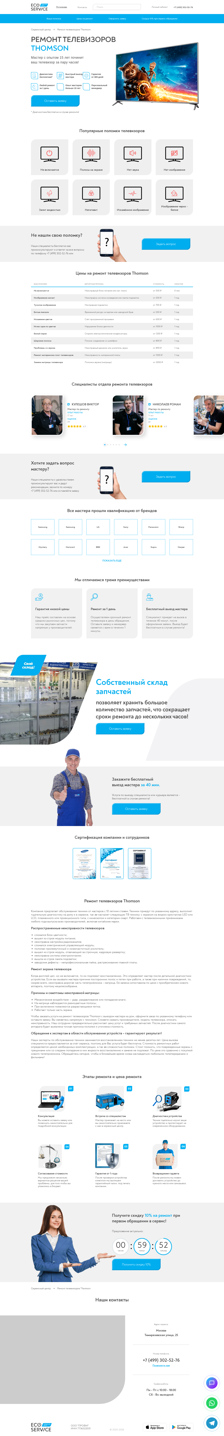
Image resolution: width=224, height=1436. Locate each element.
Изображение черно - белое (174, 208)
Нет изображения (174, 170)
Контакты (82, 7)
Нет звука (133, 170)
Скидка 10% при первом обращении (159, 18)
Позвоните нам (161, 1365)
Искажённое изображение (133, 210)
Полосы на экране (91, 170)
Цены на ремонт (85, 18)
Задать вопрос (166, 244)
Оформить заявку (117, 18)
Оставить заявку (55, 101)
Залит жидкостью (49, 210)
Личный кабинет (160, 7)
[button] (104, 444)
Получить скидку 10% (136, 1264)
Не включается (49, 170)
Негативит (91, 210)
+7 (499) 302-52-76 (183, 7)
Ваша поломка (54, 18)
